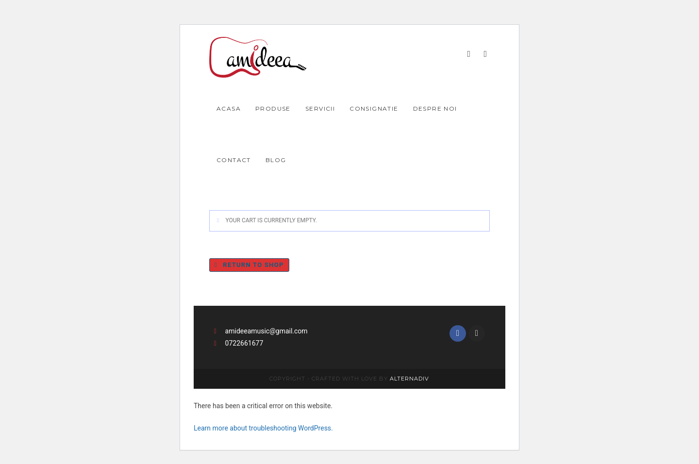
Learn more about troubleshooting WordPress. (263, 428)
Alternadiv (409, 378)
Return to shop (252, 264)
